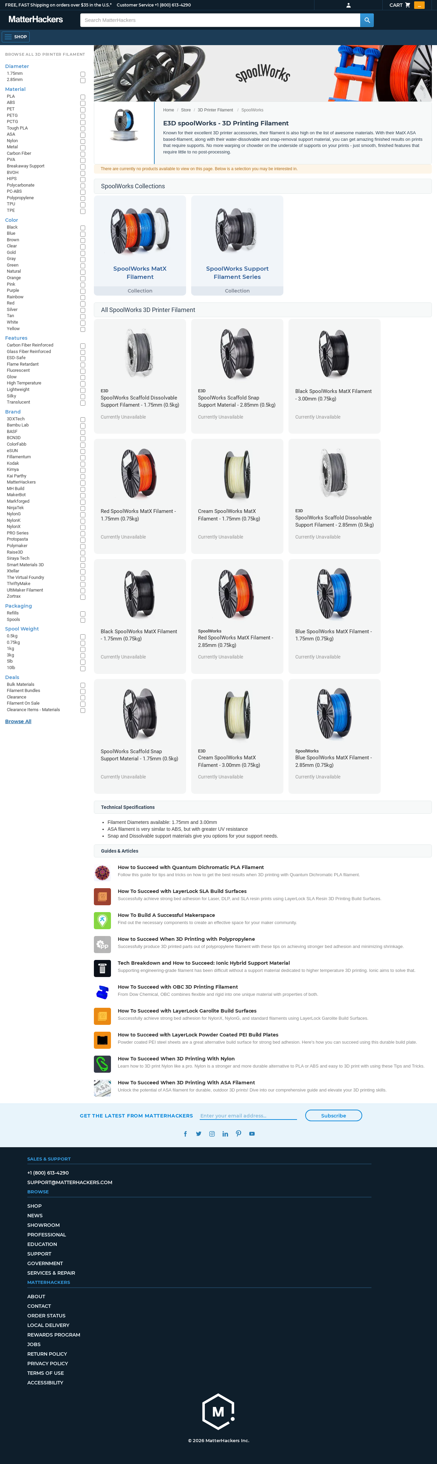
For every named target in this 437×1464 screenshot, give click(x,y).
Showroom (43, 1225)
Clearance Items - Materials (33, 709)
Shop (34, 1206)
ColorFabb (16, 444)
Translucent (18, 402)
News (35, 1215)
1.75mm (15, 73)
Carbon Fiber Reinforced (30, 345)
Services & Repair (51, 1273)
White (12, 322)
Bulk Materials (20, 684)
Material (15, 89)
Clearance (16, 697)
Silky (11, 395)
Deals (12, 677)
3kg (10, 655)
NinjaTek (15, 507)
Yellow (13, 328)
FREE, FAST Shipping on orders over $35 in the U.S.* (58, 5)
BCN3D (14, 437)
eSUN (12, 450)
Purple (13, 290)
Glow (12, 376)
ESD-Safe (16, 357)
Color (11, 220)
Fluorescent (18, 370)
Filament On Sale (23, 703)
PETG (12, 115)
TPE (11, 210)
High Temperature (24, 382)
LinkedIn (225, 1134)
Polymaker (17, 545)
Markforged (18, 501)
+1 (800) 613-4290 (173, 5)
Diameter (17, 66)
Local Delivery (48, 1325)
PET (11, 108)
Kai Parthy (16, 475)
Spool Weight (22, 629)
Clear (12, 245)
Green (12, 265)
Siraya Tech (18, 558)
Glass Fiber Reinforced (29, 351)
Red (10, 303)
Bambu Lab (18, 425)
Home (168, 110)
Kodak (13, 463)
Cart (407, 5)
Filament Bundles (23, 690)
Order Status (46, 1316)
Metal (12, 146)
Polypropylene (20, 197)
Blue (11, 233)
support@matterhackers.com (69, 1182)
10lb (11, 667)
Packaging (18, 606)
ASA (11, 134)
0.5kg (12, 635)
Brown (13, 239)
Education (42, 1244)
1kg (10, 648)
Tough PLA (17, 128)
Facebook (185, 1134)
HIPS (12, 178)
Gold (11, 252)
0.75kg (13, 642)
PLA (11, 96)
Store (186, 110)
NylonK (13, 520)
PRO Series (18, 533)
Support (39, 1254)
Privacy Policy (47, 1363)
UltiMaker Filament (25, 590)
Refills (13, 612)
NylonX (13, 526)
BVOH (12, 172)
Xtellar (13, 570)
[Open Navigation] (16, 36)
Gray (11, 258)
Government (45, 1263)
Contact (39, 1306)
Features (16, 338)
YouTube (252, 1134)
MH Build (15, 488)
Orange (14, 277)
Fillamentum (19, 456)
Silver (12, 309)
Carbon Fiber (19, 153)
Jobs (34, 1344)
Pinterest (238, 1134)
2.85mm (15, 79)
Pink (11, 284)
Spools (13, 619)
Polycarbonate (20, 185)
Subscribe (333, 1116)
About (36, 1296)
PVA (11, 159)
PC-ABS (14, 191)
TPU (11, 203)
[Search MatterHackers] (367, 20)
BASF (12, 431)
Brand (13, 412)
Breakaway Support (25, 165)
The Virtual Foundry (25, 577)
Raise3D (15, 552)
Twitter (199, 1134)
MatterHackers (21, 482)
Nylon (12, 140)
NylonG (14, 513)
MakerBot (16, 494)
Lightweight (18, 389)
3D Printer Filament (215, 110)
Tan (10, 315)
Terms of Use (45, 1373)
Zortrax (13, 596)
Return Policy (47, 1354)
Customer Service (135, 5)
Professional (46, 1235)
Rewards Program (53, 1335)
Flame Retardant (23, 364)
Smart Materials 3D (25, 564)
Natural (14, 271)
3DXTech (16, 418)
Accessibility (45, 1383)
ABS (11, 102)
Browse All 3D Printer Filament (45, 54)
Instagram (212, 1134)
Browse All (18, 721)
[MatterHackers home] (218, 1412)
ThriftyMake (18, 583)
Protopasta (17, 539)
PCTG (12, 121)
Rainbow (15, 296)
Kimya (13, 469)
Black (12, 227)
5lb (10, 661)
